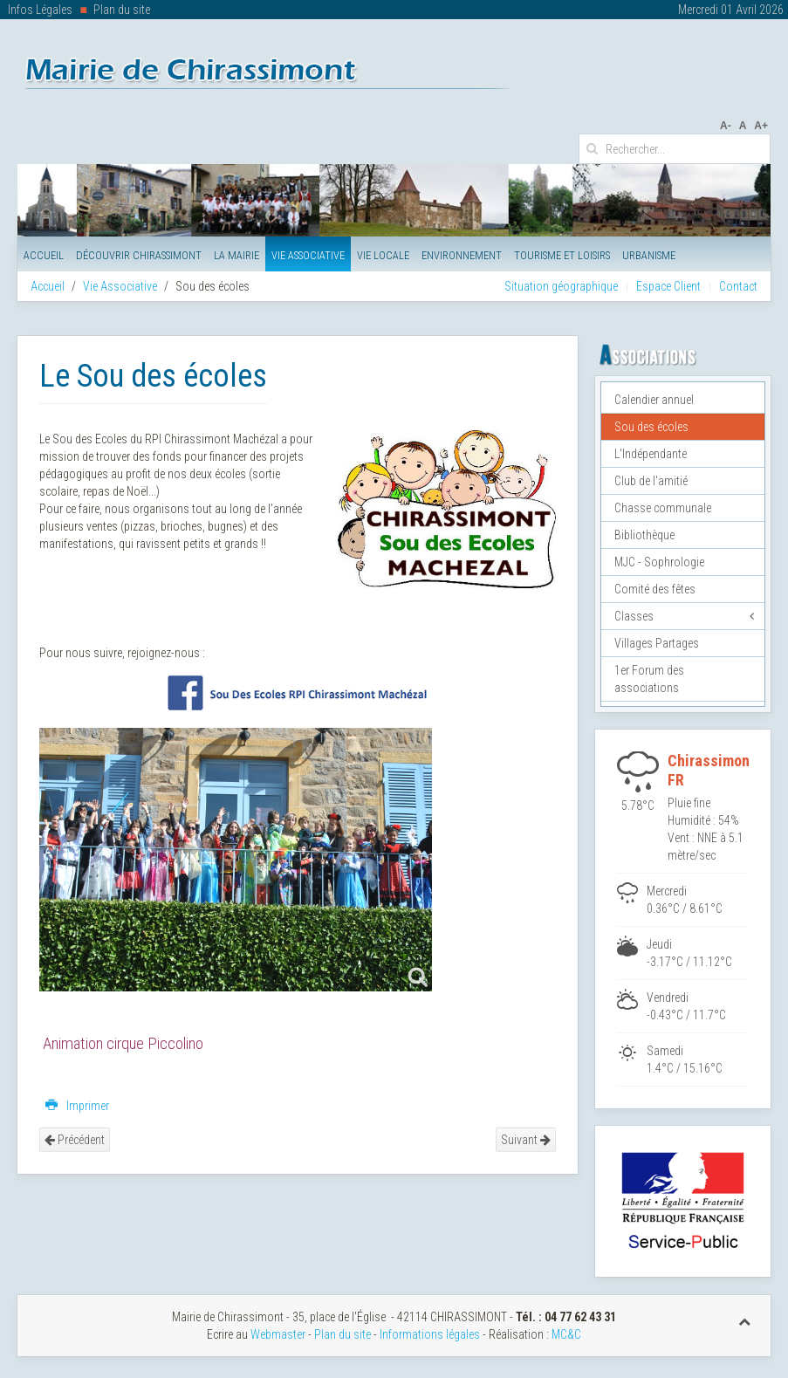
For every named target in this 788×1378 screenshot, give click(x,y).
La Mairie (236, 255)
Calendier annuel (654, 400)
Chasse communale (662, 508)
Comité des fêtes (654, 589)
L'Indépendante (650, 454)
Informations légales (430, 1334)
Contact (738, 286)
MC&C (566, 1334)
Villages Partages (656, 643)
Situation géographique (561, 286)
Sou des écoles (651, 427)
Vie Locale (383, 255)
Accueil (44, 255)
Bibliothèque (644, 535)
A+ (761, 126)
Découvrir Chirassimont (139, 255)
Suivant (526, 1140)
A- (725, 126)
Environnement (461, 255)
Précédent (75, 1140)
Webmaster (277, 1334)
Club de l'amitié (651, 481)
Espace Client (668, 286)
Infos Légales (40, 10)
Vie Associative (308, 255)
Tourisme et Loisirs (562, 255)
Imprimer (77, 1106)
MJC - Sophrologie (659, 562)
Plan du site (121, 10)
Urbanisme (648, 255)
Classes (634, 616)
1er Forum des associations (649, 679)
